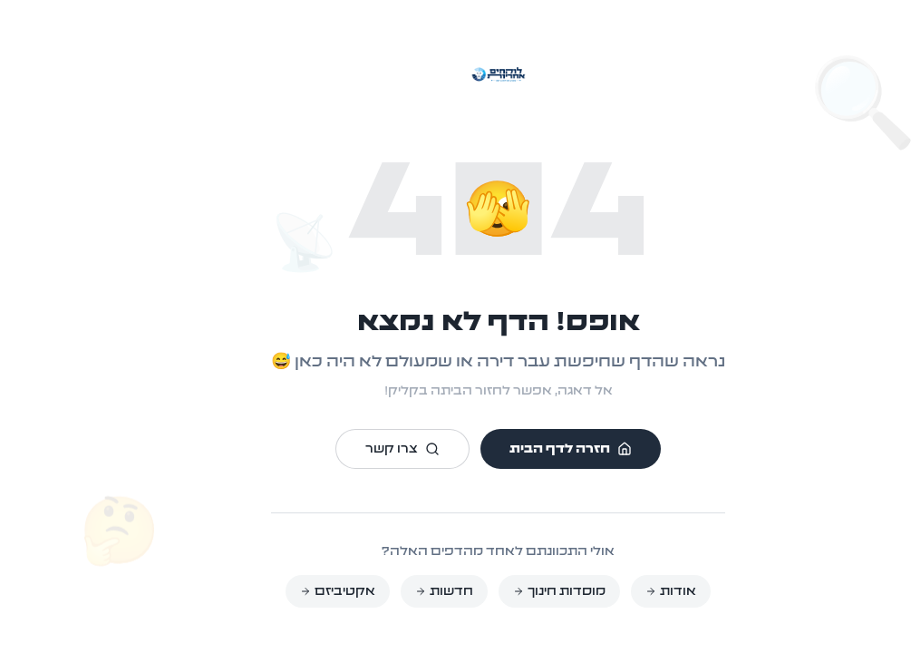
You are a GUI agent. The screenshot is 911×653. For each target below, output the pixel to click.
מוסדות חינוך (516, 591)
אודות (628, 591)
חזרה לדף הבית (528, 449)
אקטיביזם (295, 591)
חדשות (402, 591)
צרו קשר (360, 449)
